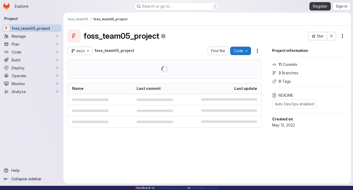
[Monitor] (31, 83)
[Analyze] (31, 91)
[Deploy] (31, 67)
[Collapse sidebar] (31, 179)
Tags (281, 81)
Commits (284, 64)
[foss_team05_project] (31, 28)
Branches (285, 73)
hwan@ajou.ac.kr (204, 188)
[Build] (31, 60)
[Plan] (31, 44)
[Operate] (31, 75)
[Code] (31, 52)
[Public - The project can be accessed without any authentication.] (163, 36)
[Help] (31, 170)
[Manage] (31, 36)
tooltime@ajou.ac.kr (171, 188)
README (282, 95)
